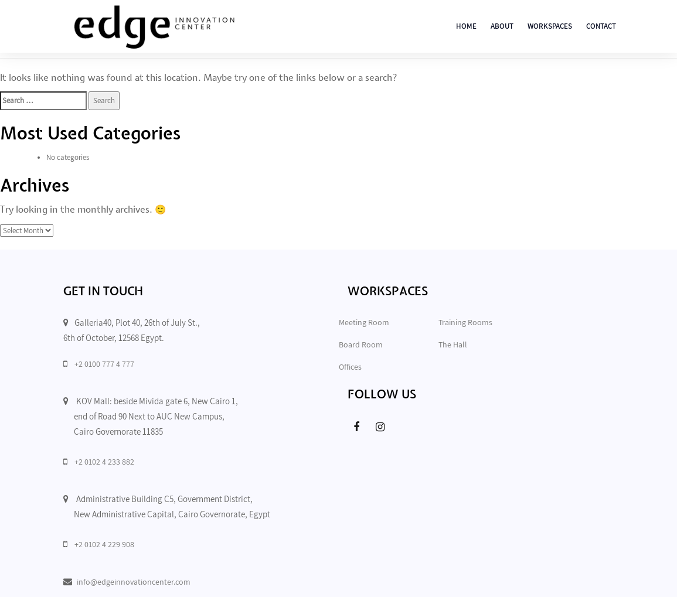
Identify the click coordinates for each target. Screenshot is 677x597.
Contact (601, 26)
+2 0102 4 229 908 (104, 544)
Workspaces (550, 26)
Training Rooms (465, 322)
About (502, 26)
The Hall (452, 344)
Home (466, 26)
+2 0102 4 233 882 (104, 461)
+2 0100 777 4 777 (104, 364)
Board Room (361, 344)
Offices (350, 366)
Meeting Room (364, 322)
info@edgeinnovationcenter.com (133, 581)
